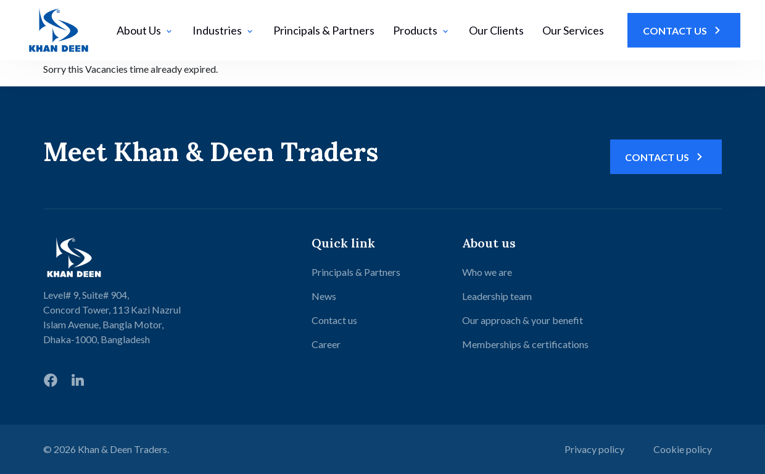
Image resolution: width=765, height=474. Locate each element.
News (324, 296)
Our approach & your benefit (522, 320)
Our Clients (496, 30)
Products (421, 30)
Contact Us (684, 30)
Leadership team (497, 296)
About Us (145, 30)
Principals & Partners (323, 30)
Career (326, 344)
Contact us (334, 320)
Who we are (487, 272)
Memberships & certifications (525, 344)
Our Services (573, 30)
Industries (223, 30)
